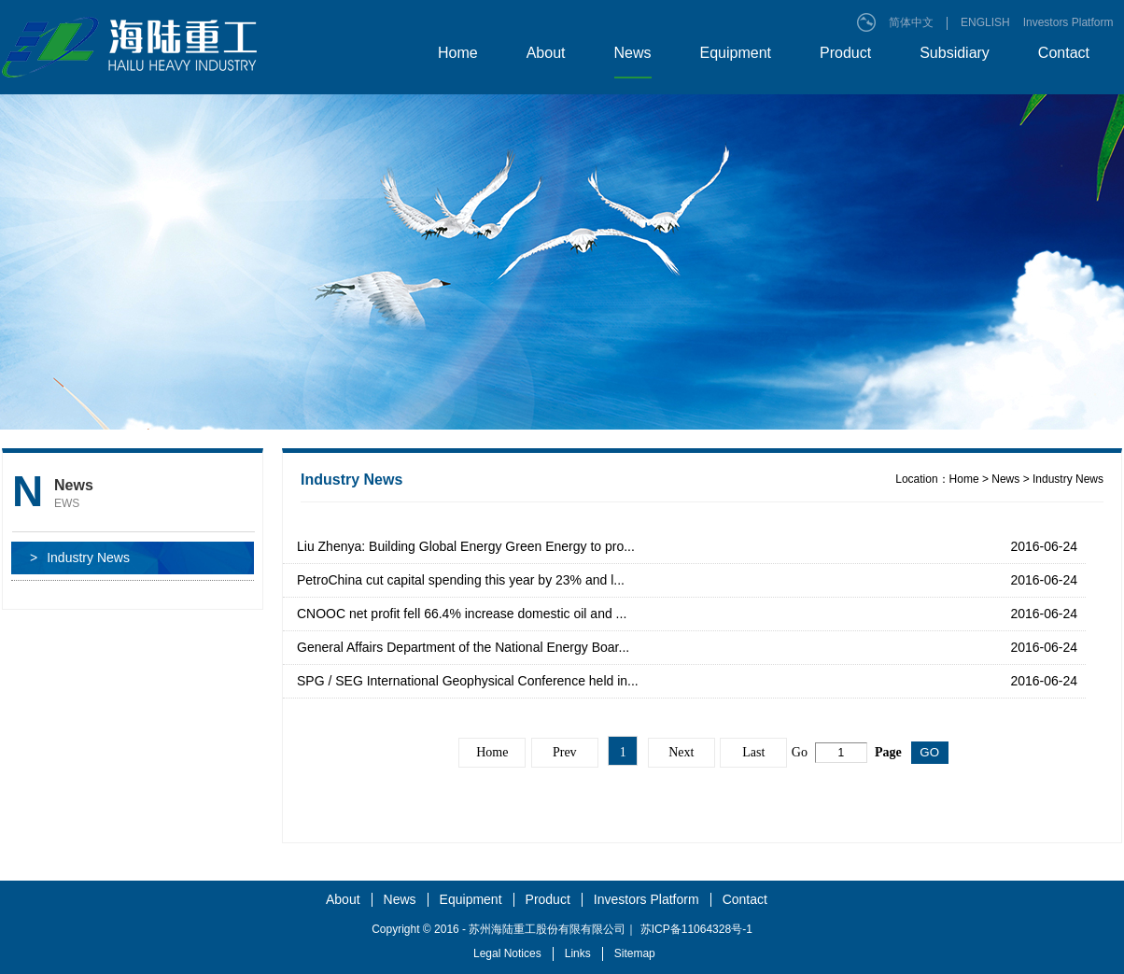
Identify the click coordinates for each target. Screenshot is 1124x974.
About (546, 53)
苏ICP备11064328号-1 (696, 929)
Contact (1063, 53)
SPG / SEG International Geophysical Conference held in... (468, 680)
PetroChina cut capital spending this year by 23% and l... (461, 579)
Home (458, 53)
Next (681, 752)
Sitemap (634, 953)
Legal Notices (507, 953)
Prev (565, 752)
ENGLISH (985, 22)
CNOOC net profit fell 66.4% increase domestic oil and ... (461, 613)
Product (845, 53)
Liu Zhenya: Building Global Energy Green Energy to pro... (466, 546)
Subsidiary (955, 53)
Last (753, 752)
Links (578, 953)
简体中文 (911, 22)
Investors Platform (1068, 22)
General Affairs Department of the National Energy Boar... (463, 647)
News (633, 53)
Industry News (80, 558)
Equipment (736, 53)
